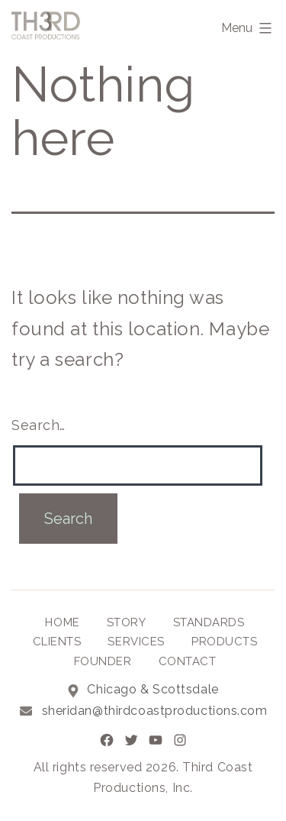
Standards (209, 622)
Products (224, 641)
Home (62, 622)
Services (136, 641)
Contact (188, 661)
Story (126, 622)
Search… (38, 425)
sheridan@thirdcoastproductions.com (155, 710)
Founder (103, 661)
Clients (57, 641)
